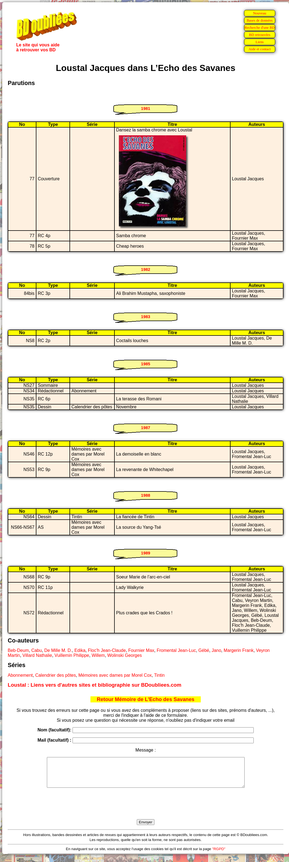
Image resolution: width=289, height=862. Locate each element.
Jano (216, 650)
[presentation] (146, 810)
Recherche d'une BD (260, 27)
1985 (145, 363)
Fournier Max (141, 650)
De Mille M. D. (58, 650)
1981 (145, 108)
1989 (145, 553)
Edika (79, 650)
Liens (260, 42)
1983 (145, 316)
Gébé (203, 650)
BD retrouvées (259, 35)
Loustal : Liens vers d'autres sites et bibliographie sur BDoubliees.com (94, 685)
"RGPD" (218, 855)
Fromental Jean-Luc (176, 650)
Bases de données (259, 20)
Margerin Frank (238, 650)
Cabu (36, 650)
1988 (145, 495)
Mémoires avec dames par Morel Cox (115, 675)
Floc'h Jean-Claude (107, 650)
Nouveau (259, 13)
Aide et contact (259, 49)
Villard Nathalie (37, 655)
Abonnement (20, 675)
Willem (98, 655)
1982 (145, 269)
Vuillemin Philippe (72, 655)
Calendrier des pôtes (55, 675)
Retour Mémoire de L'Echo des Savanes (145, 699)
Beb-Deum (18, 650)
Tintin (159, 675)
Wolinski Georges (124, 655)
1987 (145, 427)
